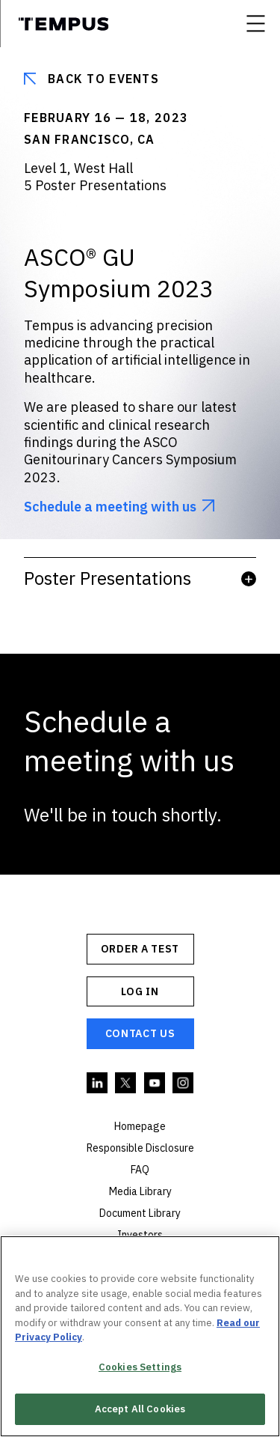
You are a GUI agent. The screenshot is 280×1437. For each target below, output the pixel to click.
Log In (139, 991)
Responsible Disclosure (140, 1148)
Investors (140, 1235)
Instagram (183, 1083)
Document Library (140, 1213)
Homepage (140, 1126)
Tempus (63, 24)
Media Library (140, 1191)
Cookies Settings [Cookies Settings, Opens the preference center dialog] (140, 1367)
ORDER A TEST (140, 949)
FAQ (140, 1169)
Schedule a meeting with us (110, 506)
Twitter (126, 1083)
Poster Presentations (140, 578)
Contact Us (140, 1033)
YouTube (155, 1083)
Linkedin (97, 1083)
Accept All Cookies (140, 1409)
